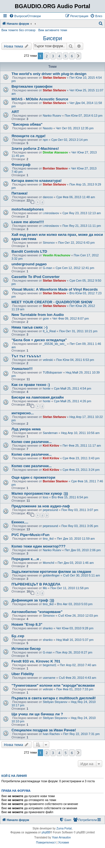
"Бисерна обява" (27, 124)
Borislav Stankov (55, 168)
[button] (78, 56)
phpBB (46, 832)
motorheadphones (27, 209)
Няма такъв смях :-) (29, 327)
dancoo (48, 197)
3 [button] (53, 55)
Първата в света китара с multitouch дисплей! (53, 698)
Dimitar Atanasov (55, 152)
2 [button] (47, 55)
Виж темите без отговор (18, 30)
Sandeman (50, 433)
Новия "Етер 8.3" (26, 624)
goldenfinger (51, 575)
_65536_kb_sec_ (54, 343)
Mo (45, 588)
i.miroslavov (51, 213)
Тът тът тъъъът (26, 356)
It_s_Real (49, 331)
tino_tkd (48, 538)
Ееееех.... (19, 522)
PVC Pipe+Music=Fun (30, 535)
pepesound (50, 510)
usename (49, 677)
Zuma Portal (63, 828)
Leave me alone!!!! (27, 222)
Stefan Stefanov (54, 77)
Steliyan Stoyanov (55, 702)
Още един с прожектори (33, 477)
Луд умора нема (26, 429)
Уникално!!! (21, 369)
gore (46, 318)
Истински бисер (26, 648)
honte (47, 388)
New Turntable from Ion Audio (37, 315)
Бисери (52, 38)
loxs (45, 497)
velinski (48, 359)
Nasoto (48, 128)
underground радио (29, 264)
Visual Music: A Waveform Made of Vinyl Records (54, 289)
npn (45, 139)
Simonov (49, 242)
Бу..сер (17, 636)
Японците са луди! (28, 136)
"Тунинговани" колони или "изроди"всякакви (53, 685)
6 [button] (72, 55)
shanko (48, 628)
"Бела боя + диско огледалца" (39, 340)
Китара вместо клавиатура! (36, 180)
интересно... (22, 413)
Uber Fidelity (22, 674)
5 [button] (66, 55)
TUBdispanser (52, 372)
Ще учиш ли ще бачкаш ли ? (37, 714)
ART (15, 112)
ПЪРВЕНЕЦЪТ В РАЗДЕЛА (35, 584)
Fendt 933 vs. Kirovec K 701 (35, 661)
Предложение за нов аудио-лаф (40, 506)
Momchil (48, 562)
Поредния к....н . (26, 559)
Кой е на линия (14, 775)
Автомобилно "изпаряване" (36, 612)
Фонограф (21, 164)
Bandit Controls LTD (29, 251)
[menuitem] (25, 16)
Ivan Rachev (51, 734)
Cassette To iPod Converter (35, 277)
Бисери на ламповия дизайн (37, 397)
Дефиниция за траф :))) (32, 600)
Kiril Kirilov (51, 445)
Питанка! (19, 193)
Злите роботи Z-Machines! (35, 148)
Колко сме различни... (31, 442)
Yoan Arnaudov (61, 837)
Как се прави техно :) (30, 385)
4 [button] (59, 55)
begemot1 (50, 665)
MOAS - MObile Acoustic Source (39, 99)
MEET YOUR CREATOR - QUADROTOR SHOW (51, 302)
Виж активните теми (52, 30)
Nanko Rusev (52, 115)
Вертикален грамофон (31, 86)
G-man (47, 268)
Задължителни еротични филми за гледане (51, 571)
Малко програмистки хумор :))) (39, 493)
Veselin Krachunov (56, 255)
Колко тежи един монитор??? (38, 546)
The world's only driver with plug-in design (49, 74)
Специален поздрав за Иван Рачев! (43, 730)
